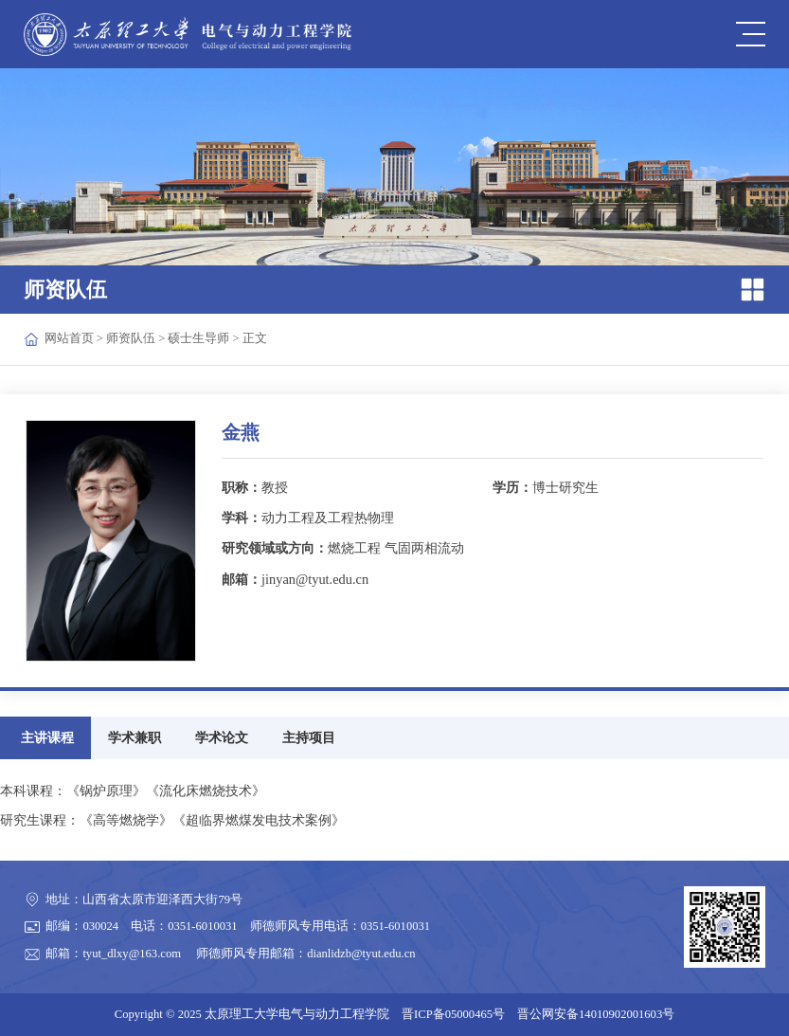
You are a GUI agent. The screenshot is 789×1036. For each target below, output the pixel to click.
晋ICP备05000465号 (453, 1014)
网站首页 (69, 338)
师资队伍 (130, 338)
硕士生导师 (198, 338)
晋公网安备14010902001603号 (595, 1014)
